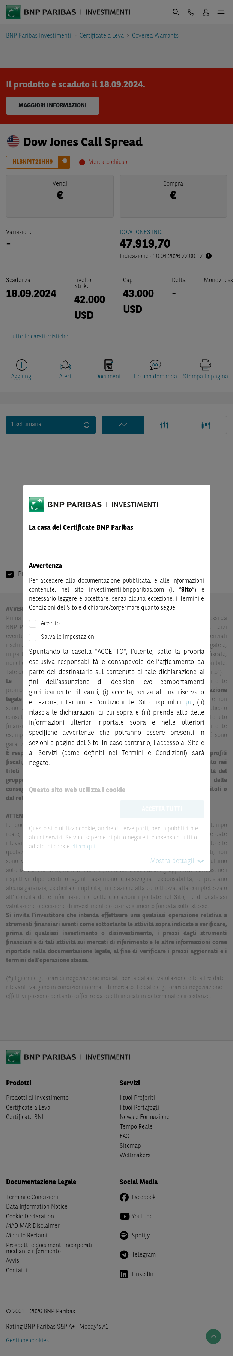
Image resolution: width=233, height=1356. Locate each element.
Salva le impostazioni (68, 637)
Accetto (50, 624)
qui (188, 702)
